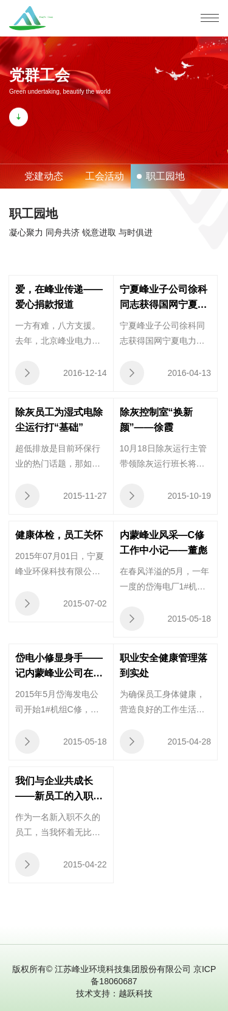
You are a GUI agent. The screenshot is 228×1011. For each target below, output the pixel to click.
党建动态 (43, 176)
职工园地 (165, 176)
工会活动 (104, 176)
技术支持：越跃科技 (114, 993)
